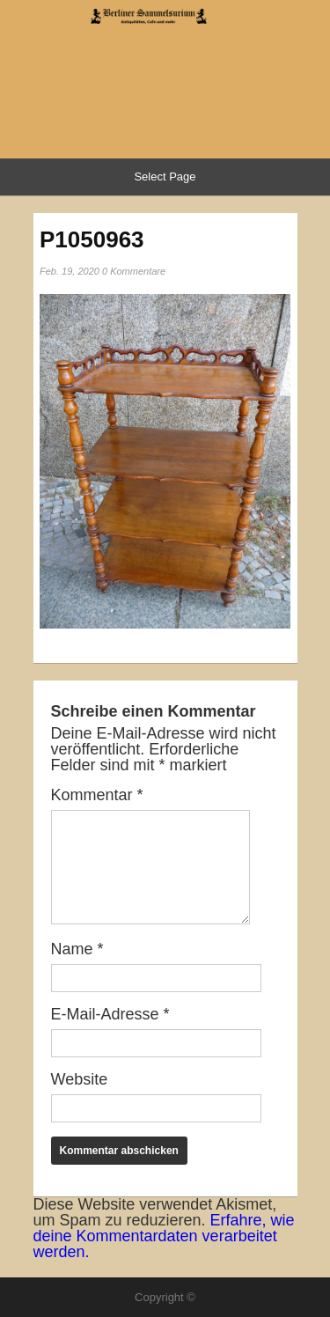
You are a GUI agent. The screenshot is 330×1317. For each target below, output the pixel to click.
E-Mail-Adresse (110, 1014)
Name (77, 949)
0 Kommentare (133, 271)
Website (79, 1079)
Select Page (164, 176)
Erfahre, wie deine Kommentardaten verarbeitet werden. (164, 1236)
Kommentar (97, 795)
